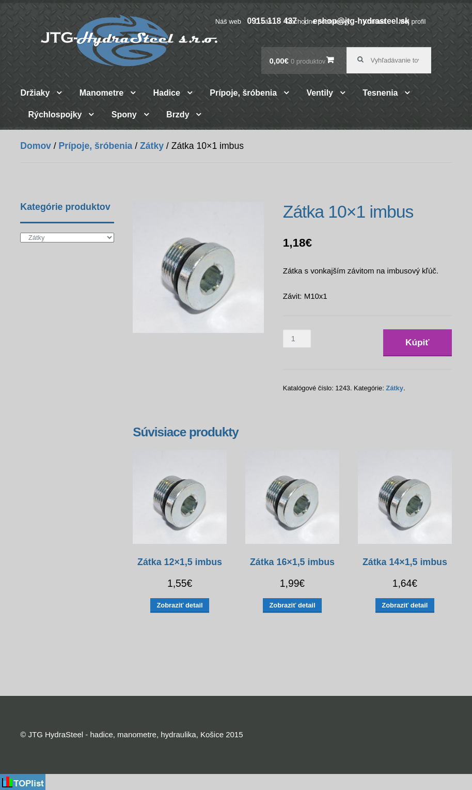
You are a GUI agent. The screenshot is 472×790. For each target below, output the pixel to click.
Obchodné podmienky (317, 21)
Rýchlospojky (55, 114)
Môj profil (412, 21)
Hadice (166, 92)
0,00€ (297, 60)
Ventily (319, 92)
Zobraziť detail (180, 605)
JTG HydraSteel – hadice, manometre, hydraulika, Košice (129, 40)
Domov (35, 146)
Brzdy (177, 114)
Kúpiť (417, 342)
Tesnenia (380, 92)
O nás (263, 21)
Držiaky (35, 92)
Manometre (101, 92)
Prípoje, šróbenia (243, 92)
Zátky (152, 146)
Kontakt (374, 21)
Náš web (228, 21)
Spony (124, 114)
